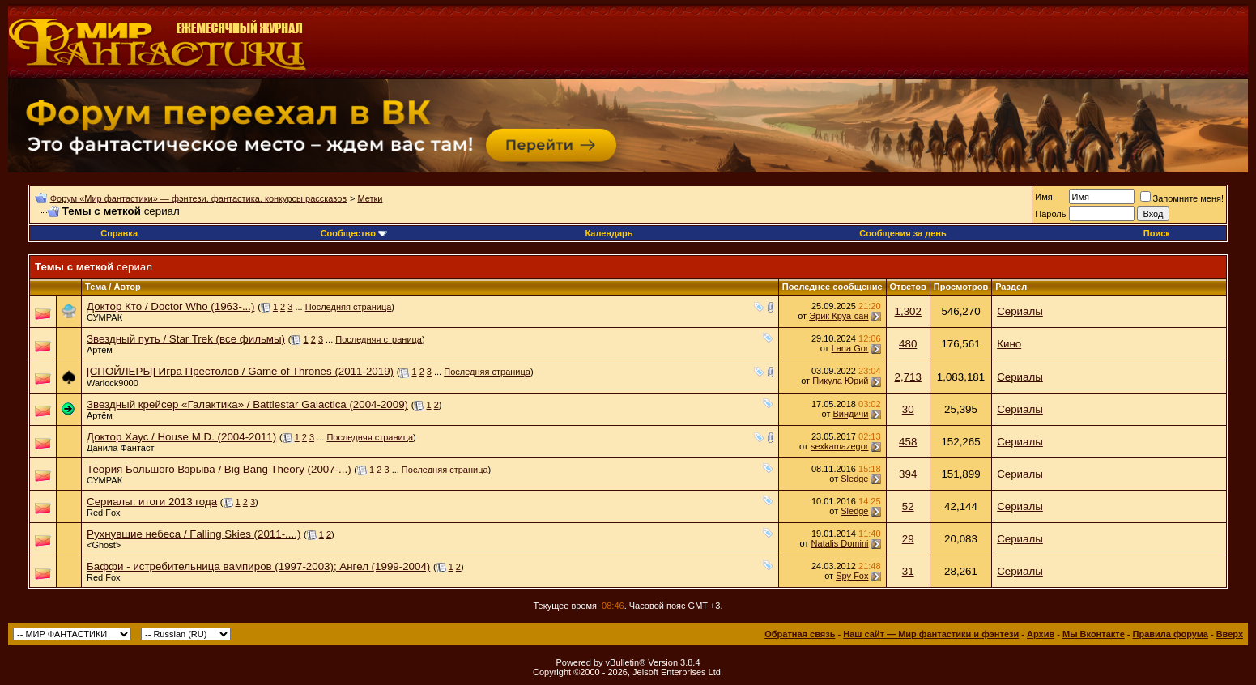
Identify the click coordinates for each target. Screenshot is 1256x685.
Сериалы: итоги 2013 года (152, 502)
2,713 (908, 377)
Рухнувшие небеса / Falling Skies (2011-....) (193, 534)
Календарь (608, 233)
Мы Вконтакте (1093, 634)
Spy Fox (852, 576)
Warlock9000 (112, 383)
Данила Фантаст (121, 448)
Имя (1043, 197)
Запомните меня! (1182, 198)
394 (908, 474)
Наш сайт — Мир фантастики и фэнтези (931, 634)
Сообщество (354, 233)
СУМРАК (104, 317)
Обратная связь (799, 634)
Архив (1040, 634)
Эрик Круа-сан (838, 316)
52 (908, 506)
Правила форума (1170, 634)
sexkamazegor (840, 446)
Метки (369, 198)
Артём (100, 350)
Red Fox (104, 512)
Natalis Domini (840, 543)
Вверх (1229, 634)
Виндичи (851, 414)
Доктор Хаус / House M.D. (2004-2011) (181, 437)
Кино (1009, 344)
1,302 (908, 311)
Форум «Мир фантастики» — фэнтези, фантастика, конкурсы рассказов (198, 198)
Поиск (1156, 233)
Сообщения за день (902, 233)
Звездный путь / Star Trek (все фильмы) (186, 339)
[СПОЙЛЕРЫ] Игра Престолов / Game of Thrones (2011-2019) (240, 371)
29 (908, 539)
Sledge (854, 478)
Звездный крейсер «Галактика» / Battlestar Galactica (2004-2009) (247, 404)
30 (908, 409)
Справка (119, 233)
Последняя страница (348, 307)
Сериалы (1020, 311)
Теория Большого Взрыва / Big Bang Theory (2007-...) (219, 469)
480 (908, 344)
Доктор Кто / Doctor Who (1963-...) (170, 306)
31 (908, 571)
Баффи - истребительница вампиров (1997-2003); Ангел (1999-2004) (258, 566)
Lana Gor (850, 348)
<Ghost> (104, 545)
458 (908, 442)
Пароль (1050, 214)
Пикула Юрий (840, 380)
